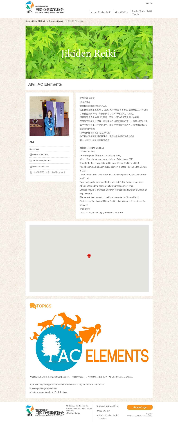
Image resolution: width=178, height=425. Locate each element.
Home (28, 21)
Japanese (149, 3)
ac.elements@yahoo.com (42, 160)
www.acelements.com (41, 167)
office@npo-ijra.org (73, 413)
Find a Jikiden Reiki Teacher (43, 21)
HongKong (61, 21)
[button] (89, 256)
